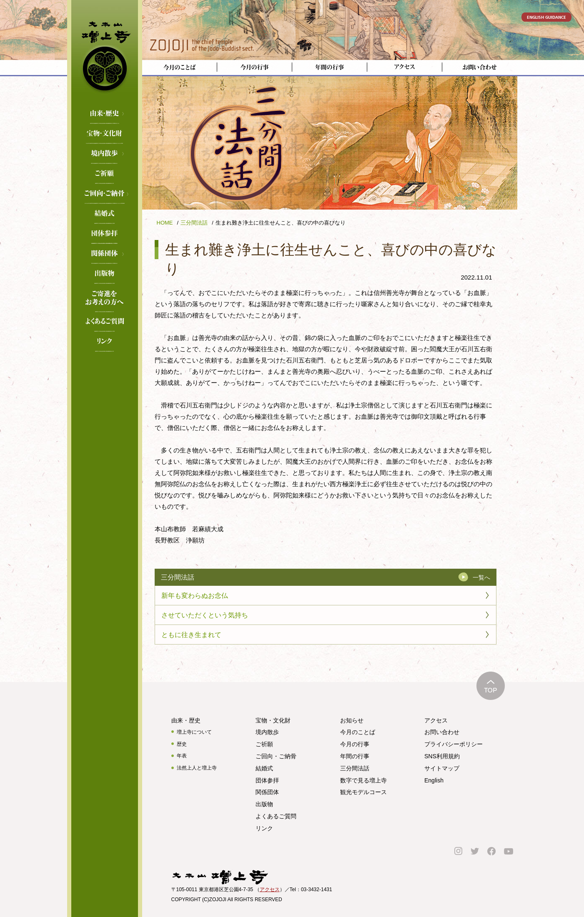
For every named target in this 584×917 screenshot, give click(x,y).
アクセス (436, 720)
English (434, 780)
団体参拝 (267, 780)
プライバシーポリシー (453, 744)
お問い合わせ (441, 732)
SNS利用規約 (442, 756)
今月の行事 (354, 744)
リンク (104, 342)
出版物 (264, 804)
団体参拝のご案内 (104, 234)
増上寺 (104, 52)
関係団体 (104, 254)
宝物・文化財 (104, 134)
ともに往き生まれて (191, 634)
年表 (182, 756)
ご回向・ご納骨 (104, 194)
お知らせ (351, 720)
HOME (165, 223)
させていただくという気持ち (204, 615)
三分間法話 (194, 223)
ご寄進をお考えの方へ (104, 294)
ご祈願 (104, 174)
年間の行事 (354, 756)
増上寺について (194, 732)
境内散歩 (104, 154)
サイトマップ (441, 768)
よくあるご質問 (104, 322)
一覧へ (481, 577)
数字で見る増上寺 (363, 780)
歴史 (182, 744)
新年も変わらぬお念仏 (194, 595)
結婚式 (104, 214)
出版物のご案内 (104, 274)
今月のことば (357, 732)
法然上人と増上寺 (197, 768)
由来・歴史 (104, 114)
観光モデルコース (363, 792)
